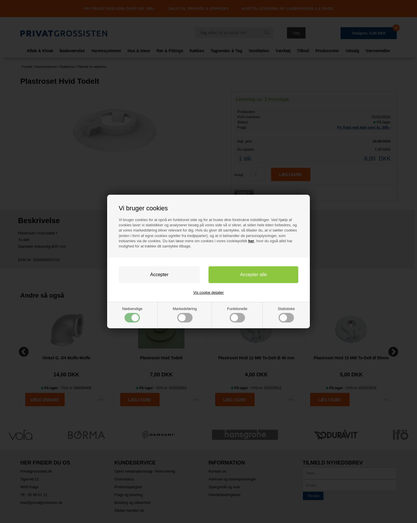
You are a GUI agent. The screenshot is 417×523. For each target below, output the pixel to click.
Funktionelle (237, 314)
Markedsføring (185, 314)
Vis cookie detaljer (208, 292)
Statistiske (286, 314)
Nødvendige (132, 314)
